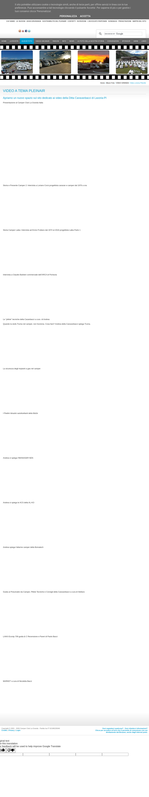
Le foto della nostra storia (90, 41)
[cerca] (123, 34)
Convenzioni (113, 41)
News (71, 41)
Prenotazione (124, 21)
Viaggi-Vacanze (42, 41)
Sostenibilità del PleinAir (54, 21)
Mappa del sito (139, 21)
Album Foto (26, 41)
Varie (135, 41)
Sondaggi (112, 21)
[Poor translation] (11, 750)
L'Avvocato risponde (97, 21)
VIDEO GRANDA (122, 83)
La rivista (14, 41)
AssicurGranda (34, 21)
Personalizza (68, 16)
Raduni (56, 41)
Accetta (85, 16)
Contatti (72, 21)
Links (143, 41)
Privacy (12, 730)
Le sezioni (20, 21)
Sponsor (126, 41)
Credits (4, 730)
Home (4, 41)
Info (64, 41)
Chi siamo (10, 21)
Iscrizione (81, 21)
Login (18, 730)
